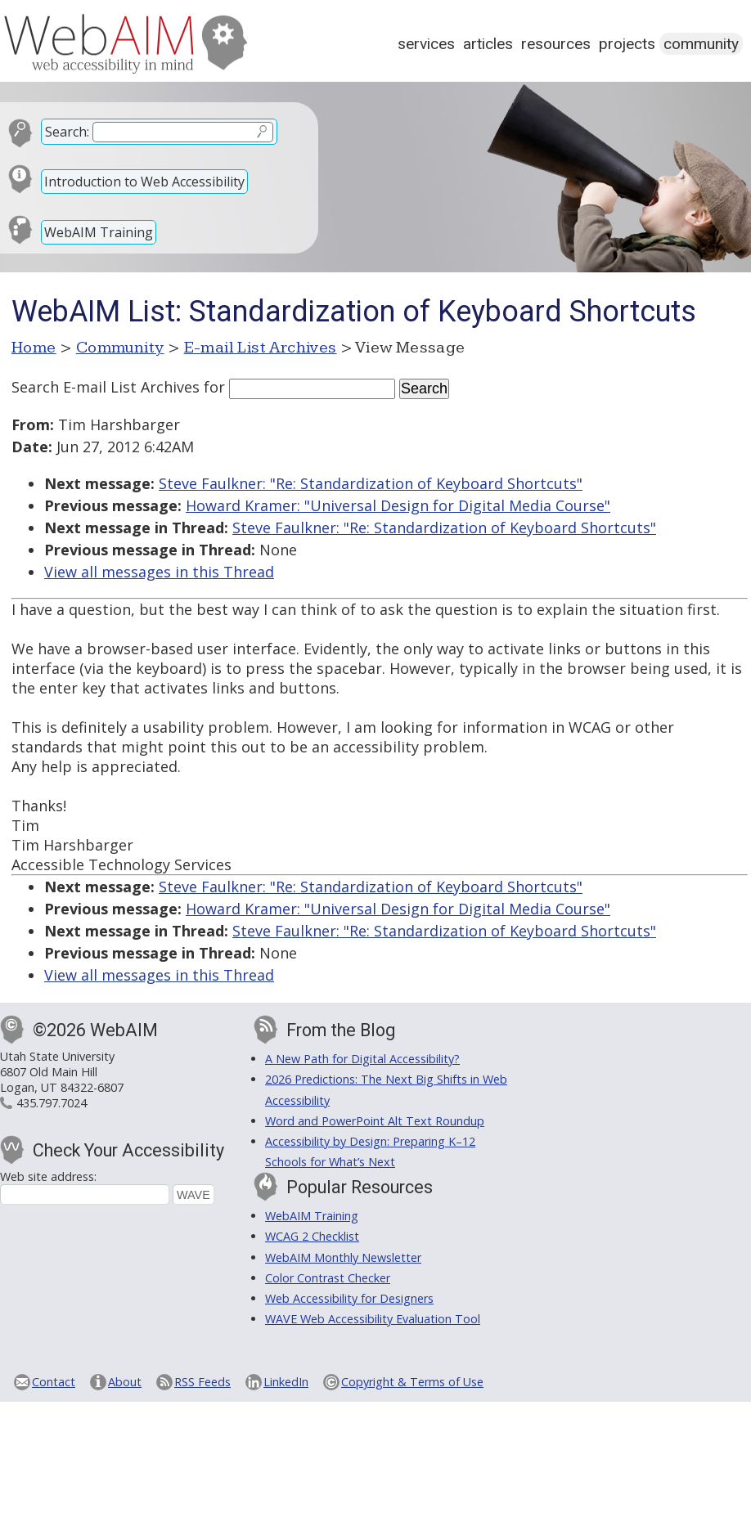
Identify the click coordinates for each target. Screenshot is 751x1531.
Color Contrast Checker (327, 1278)
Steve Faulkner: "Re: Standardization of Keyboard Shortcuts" (370, 483)
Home (33, 347)
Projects (627, 43)
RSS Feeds (202, 1382)
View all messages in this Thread (159, 571)
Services (426, 43)
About (125, 1382)
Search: (67, 132)
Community (701, 43)
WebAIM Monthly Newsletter (343, 1257)
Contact (53, 1382)
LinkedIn (285, 1382)
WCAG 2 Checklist (312, 1236)
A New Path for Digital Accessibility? (362, 1058)
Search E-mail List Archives (105, 387)
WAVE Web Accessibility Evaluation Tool (372, 1319)
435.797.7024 (51, 1103)
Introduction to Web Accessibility (144, 182)
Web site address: (48, 1176)
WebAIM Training (98, 232)
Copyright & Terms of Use (412, 1382)
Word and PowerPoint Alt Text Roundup (374, 1121)
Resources (556, 43)
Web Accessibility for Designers (349, 1298)
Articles (488, 43)
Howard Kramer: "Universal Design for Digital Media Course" (398, 505)
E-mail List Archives (260, 347)
